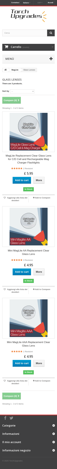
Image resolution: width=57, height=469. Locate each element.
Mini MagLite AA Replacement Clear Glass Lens (28, 252)
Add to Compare (42, 198)
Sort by (5, 91)
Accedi (50, 2)
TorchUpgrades (16, 461)
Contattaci (15, 2)
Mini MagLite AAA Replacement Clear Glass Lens (28, 344)
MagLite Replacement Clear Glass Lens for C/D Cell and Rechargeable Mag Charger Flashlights (28, 159)
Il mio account (11, 442)
